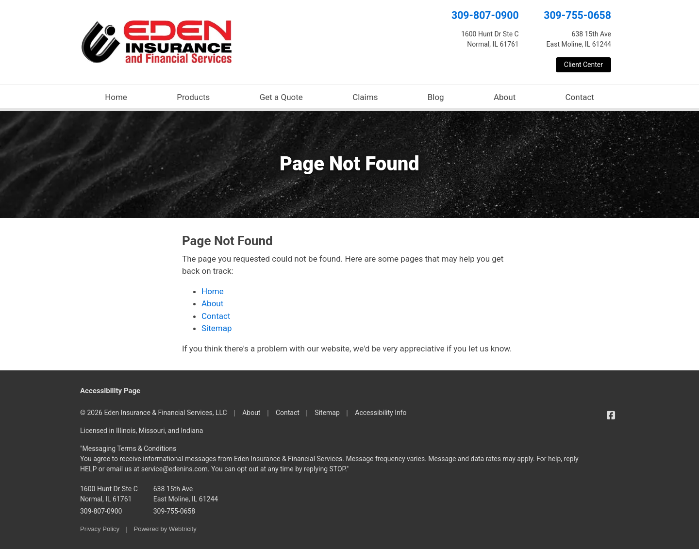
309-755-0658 (577, 15)
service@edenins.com (174, 469)
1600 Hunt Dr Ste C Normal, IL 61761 (109, 494)
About (505, 97)
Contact (579, 97)
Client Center (583, 64)
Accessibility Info (380, 412)
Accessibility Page (110, 390)
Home (116, 97)
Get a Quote (281, 97)
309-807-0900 (485, 15)
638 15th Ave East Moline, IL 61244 (185, 494)
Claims (365, 97)
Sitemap (216, 328)
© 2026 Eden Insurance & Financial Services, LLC (153, 412)
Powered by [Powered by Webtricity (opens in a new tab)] (165, 528)
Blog (436, 97)
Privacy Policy (99, 528)
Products (193, 97)
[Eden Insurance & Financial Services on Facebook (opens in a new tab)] (611, 415)
